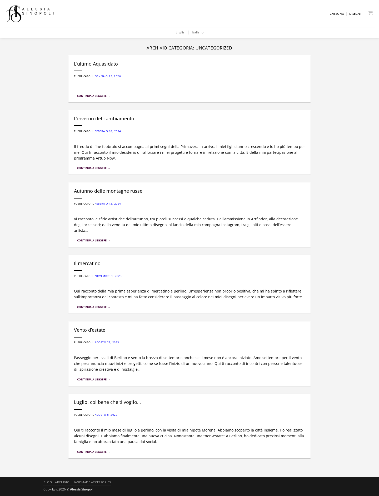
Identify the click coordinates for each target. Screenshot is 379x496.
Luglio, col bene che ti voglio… (107, 402)
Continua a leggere (94, 96)
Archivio (62, 482)
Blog (47, 482)
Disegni (355, 14)
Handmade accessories (92, 482)
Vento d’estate (89, 330)
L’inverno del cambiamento (104, 118)
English (181, 32)
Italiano (197, 32)
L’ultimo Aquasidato (96, 64)
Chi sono (337, 14)
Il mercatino (87, 263)
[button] (370, 13)
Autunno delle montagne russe (108, 191)
